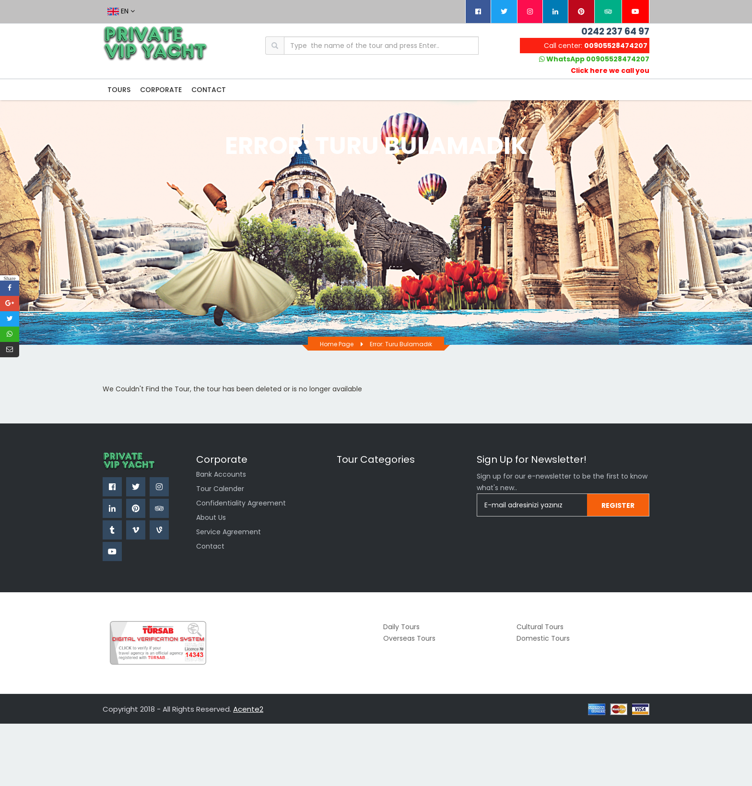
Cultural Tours (540, 627)
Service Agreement (228, 532)
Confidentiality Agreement (241, 503)
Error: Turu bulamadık (401, 344)
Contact (210, 546)
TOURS (118, 89)
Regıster (617, 505)
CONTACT (208, 89)
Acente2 (248, 709)
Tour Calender (220, 488)
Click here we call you (610, 70)
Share (9, 278)
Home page (336, 344)
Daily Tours (401, 627)
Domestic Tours (543, 638)
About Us (211, 517)
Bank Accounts (221, 474)
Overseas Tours (409, 638)
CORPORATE (161, 89)
